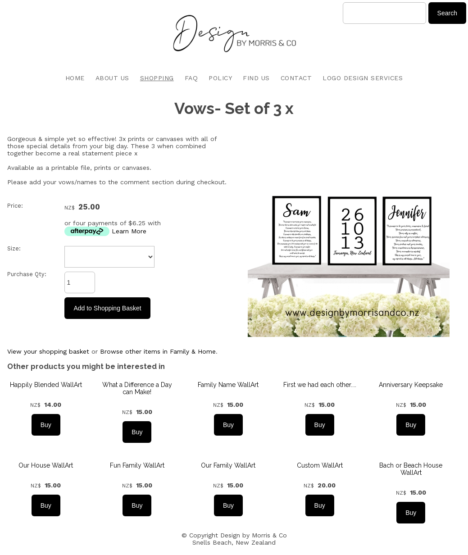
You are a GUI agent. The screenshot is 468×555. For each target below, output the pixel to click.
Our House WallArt (45, 465)
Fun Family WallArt (137, 465)
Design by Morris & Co (253, 535)
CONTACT (296, 78)
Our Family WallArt (228, 465)
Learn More (129, 231)
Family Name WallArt (228, 384)
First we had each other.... (319, 384)
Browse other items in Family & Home (158, 351)
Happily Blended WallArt (46, 384)
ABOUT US (112, 78)
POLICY (220, 78)
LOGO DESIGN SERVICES (363, 78)
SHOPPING (157, 78)
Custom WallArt (320, 465)
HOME (75, 78)
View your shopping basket (48, 351)
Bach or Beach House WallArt (410, 469)
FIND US (256, 78)
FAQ (191, 78)
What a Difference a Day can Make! (137, 388)
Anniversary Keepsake (411, 384)
